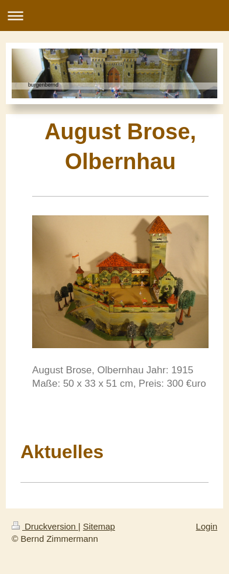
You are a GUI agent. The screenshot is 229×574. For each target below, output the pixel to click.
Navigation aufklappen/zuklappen (114, 15)
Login (206, 526)
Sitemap (99, 526)
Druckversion (45, 526)
